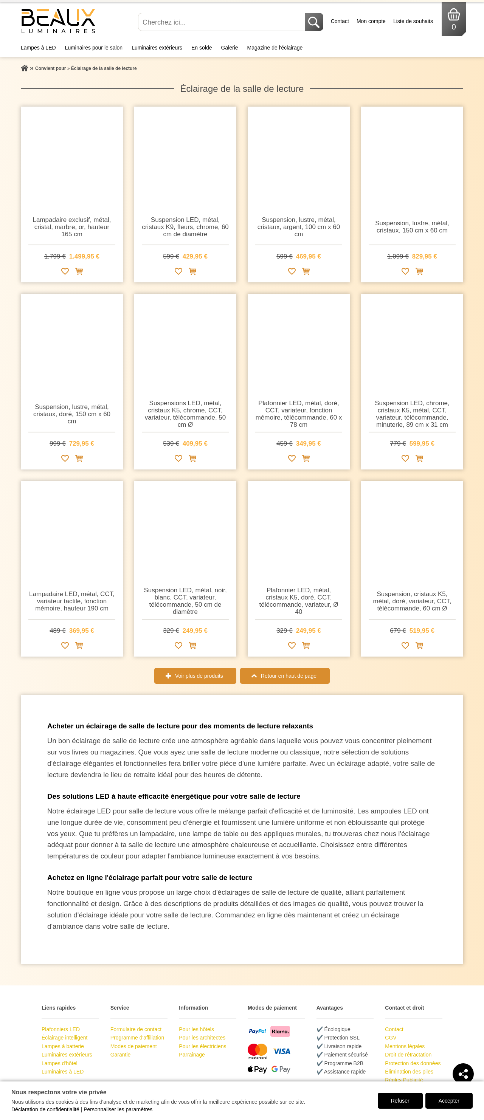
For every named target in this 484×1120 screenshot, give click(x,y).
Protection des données (413, 1063)
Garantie (120, 1055)
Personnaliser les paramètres (118, 1109)
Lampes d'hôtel (60, 1063)
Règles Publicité (404, 1080)
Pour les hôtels (196, 1029)
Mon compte (371, 21)
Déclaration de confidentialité (45, 1109)
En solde (201, 48)
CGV (390, 1038)
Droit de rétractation (408, 1055)
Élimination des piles (409, 1072)
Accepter (449, 1101)
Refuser (400, 1101)
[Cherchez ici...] (222, 22)
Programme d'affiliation (137, 1038)
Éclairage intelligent (64, 1038)
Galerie (229, 48)
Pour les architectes (202, 1038)
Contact (340, 21)
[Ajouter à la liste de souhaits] (65, 272)
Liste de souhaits (413, 21)
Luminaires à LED (63, 1072)
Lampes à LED (38, 48)
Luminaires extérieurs (157, 48)
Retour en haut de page (288, 676)
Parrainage (192, 1055)
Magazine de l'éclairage (275, 48)
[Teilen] (463, 1074)
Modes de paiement (133, 1046)
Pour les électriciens (202, 1046)
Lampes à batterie (63, 1046)
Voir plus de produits (199, 676)
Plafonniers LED (61, 1029)
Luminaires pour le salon (94, 48)
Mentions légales (405, 1046)
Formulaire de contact (135, 1029)
